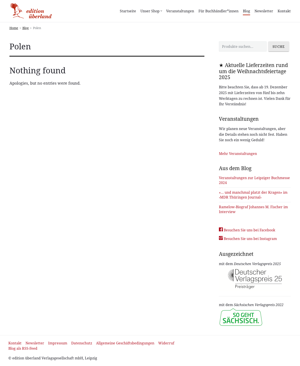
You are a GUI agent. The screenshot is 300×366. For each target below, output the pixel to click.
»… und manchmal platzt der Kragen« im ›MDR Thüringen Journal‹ (253, 195)
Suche (279, 46)
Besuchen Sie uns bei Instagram (248, 238)
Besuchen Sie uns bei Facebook (247, 230)
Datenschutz (81, 343)
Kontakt (284, 11)
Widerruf (166, 343)
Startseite (128, 11)
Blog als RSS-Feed (22, 348)
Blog (246, 11)
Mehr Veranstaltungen (238, 153)
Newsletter (264, 11)
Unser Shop (151, 11)
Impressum (57, 343)
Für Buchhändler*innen (218, 11)
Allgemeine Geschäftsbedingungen (125, 343)
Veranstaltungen (180, 11)
